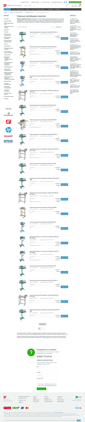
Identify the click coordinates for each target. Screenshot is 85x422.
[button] (7, 9)
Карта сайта (36, 401)
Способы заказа (48, 399)
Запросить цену (64, 38)
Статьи (33, 9)
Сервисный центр (20, 9)
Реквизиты (59, 396)
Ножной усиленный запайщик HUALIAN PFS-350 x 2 (44, 61)
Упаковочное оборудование (16, 12)
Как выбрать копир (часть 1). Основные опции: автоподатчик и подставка (75, 21)
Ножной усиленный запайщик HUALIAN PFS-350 (43, 222)
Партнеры (8, 109)
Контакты (59, 398)
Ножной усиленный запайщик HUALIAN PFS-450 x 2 (44, 32)
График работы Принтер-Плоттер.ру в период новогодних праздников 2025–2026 (75, 66)
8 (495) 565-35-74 (25, 2)
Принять (78, 420)
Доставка (46, 398)
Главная (5, 12)
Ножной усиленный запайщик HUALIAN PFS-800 (43, 105)
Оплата (46, 396)
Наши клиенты (60, 401)
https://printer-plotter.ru (58, 412)
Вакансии (58, 9)
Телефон (39, 372)
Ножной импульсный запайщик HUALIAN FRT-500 (43, 119)
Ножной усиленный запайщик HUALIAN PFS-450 (43, 163)
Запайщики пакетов (29, 12)
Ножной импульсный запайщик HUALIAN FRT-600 (43, 46)
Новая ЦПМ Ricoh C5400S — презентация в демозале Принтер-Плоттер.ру (75, 59)
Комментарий (40, 378)
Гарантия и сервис (48, 401)
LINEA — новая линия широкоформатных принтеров (74, 81)
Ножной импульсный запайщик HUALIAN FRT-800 (43, 207)
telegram (21, 402)
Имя (38, 366)
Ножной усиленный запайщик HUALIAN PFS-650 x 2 (44, 134)
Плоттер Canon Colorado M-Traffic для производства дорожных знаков (75, 28)
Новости (73, 15)
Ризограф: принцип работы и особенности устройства (75, 41)
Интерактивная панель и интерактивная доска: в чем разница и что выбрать (75, 47)
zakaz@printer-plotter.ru (57, 2)
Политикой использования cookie (68, 420)
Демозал (28, 9)
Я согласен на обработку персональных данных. (47, 384)
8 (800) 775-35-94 (35, 2)
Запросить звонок (41, 388)
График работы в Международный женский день (74, 35)
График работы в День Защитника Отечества (75, 53)
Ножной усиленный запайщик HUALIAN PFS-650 (43, 266)
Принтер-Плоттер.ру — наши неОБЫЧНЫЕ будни (75, 92)
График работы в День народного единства (75, 86)
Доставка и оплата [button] (40, 9)
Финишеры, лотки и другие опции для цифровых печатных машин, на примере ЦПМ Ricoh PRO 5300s (75, 74)
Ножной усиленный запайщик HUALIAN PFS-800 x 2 (44, 280)
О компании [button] (50, 9)
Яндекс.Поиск (36, 399)
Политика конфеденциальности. (49, 385)
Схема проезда (60, 399)
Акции (13, 9)
